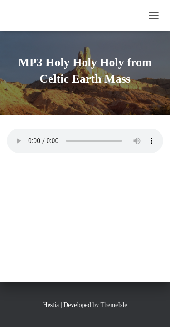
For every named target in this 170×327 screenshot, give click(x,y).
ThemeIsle (113, 305)
